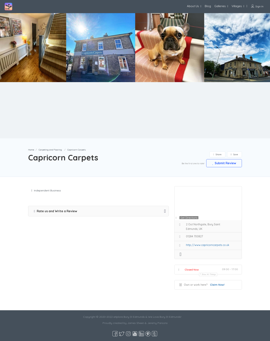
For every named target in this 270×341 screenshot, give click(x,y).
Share (217, 154)
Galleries (220, 6)
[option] (100, 47)
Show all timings (209, 274)
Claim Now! (217, 284)
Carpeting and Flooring (50, 149)
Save (234, 154)
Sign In (259, 6)
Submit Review (224, 163)
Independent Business (46, 190)
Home (31, 149)
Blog (208, 6)
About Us (193, 6)
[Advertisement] (135, 110)
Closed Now (192, 269)
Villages (237, 6)
